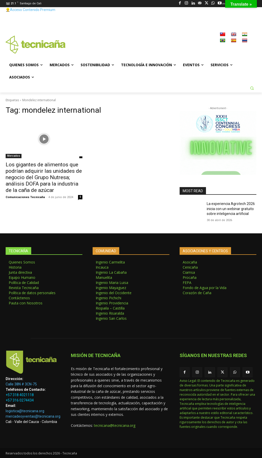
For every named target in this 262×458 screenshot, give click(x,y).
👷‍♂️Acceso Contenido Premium (30, 10)
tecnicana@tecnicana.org (114, 425)
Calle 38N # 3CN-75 (21, 384)
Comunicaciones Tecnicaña (25, 197)
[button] (251, 88)
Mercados (13, 155)
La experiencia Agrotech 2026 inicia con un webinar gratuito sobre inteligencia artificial (231, 209)
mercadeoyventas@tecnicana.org (33, 416)
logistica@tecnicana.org (25, 411)
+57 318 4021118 (20, 395)
